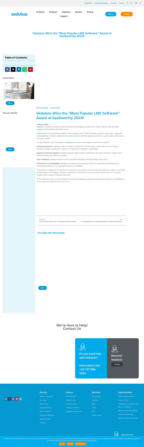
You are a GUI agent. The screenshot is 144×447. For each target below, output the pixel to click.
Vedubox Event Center (74, 411)
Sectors (79, 12)
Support (64, 16)
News (47, 124)
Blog (93, 404)
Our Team (43, 400)
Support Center (45, 419)
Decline (70, 444)
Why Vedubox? (45, 411)
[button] (7, 69)
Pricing (90, 12)
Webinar (95, 400)
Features (53, 12)
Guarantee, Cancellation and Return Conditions (128, 405)
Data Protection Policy (126, 396)
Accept (62, 444)
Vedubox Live (71, 400)
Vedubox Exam (71, 404)
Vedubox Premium (72, 408)
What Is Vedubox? (46, 396)
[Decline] (140, 441)
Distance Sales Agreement (127, 411)
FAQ (93, 411)
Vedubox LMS (71, 396)
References (44, 404)
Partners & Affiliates (47, 415)
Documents (96, 396)
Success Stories (46, 408)
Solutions (66, 12)
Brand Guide (96, 415)
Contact (42, 423)
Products (40, 12)
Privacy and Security (125, 414)
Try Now (117, 364)
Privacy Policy (123, 400)
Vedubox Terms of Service (127, 418)
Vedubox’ (69, 142)
